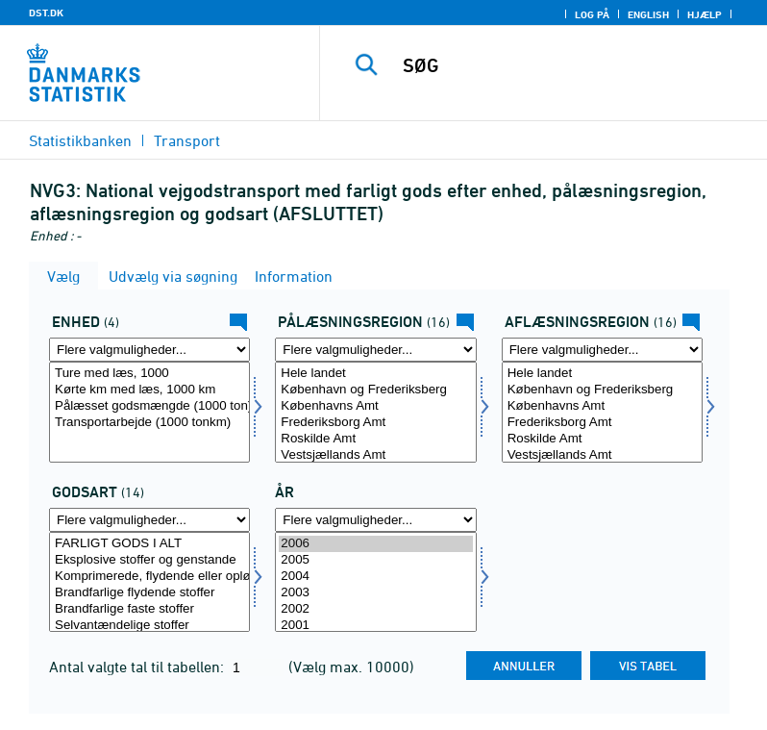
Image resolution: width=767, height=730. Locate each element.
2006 (375, 544)
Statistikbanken (80, 140)
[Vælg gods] (149, 582)
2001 (375, 625)
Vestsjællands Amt (375, 455)
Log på (592, 14)
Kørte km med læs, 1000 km (149, 390)
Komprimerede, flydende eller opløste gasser (149, 576)
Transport (187, 140)
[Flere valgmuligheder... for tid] (375, 520)
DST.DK (46, 12)
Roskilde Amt (375, 439)
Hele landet (375, 373)
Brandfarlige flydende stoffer (149, 593)
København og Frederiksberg (375, 390)
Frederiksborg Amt (375, 423)
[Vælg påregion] (375, 412)
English (648, 14)
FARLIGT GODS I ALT (149, 544)
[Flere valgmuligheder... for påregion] (375, 350)
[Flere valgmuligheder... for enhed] (149, 350)
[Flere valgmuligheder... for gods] (149, 520)
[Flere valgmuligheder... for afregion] (602, 350)
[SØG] (572, 65)
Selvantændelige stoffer (149, 625)
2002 (375, 609)
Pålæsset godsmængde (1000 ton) (149, 406)
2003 (375, 593)
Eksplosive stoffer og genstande (149, 560)
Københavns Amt (375, 406)
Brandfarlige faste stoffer (149, 609)
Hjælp (704, 14)
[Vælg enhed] (149, 412)
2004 (375, 576)
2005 (375, 560)
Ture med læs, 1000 (149, 373)
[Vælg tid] (375, 582)
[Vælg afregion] (602, 412)
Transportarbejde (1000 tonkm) (149, 423)
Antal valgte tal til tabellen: (138, 666)
